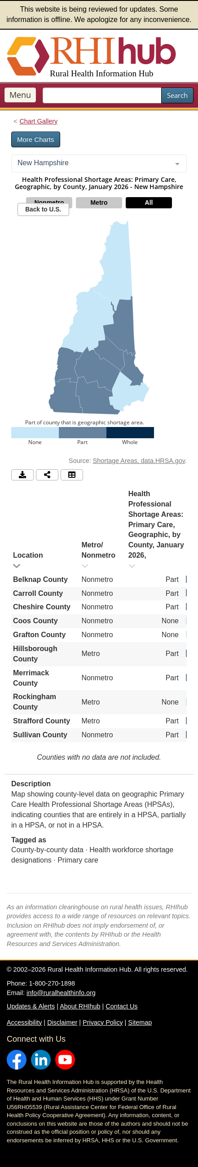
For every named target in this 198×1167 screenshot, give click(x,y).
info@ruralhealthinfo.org (61, 992)
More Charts (35, 139)
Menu (20, 94)
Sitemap (140, 1022)
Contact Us (121, 1006)
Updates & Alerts (31, 1006)
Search (177, 95)
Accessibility (24, 1022)
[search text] (102, 95)
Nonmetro (49, 202)
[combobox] (99, 163)
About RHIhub (80, 1006)
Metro (98, 202)
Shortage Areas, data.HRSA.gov (139, 460)
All (149, 202)
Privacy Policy (103, 1022)
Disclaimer (62, 1022)
